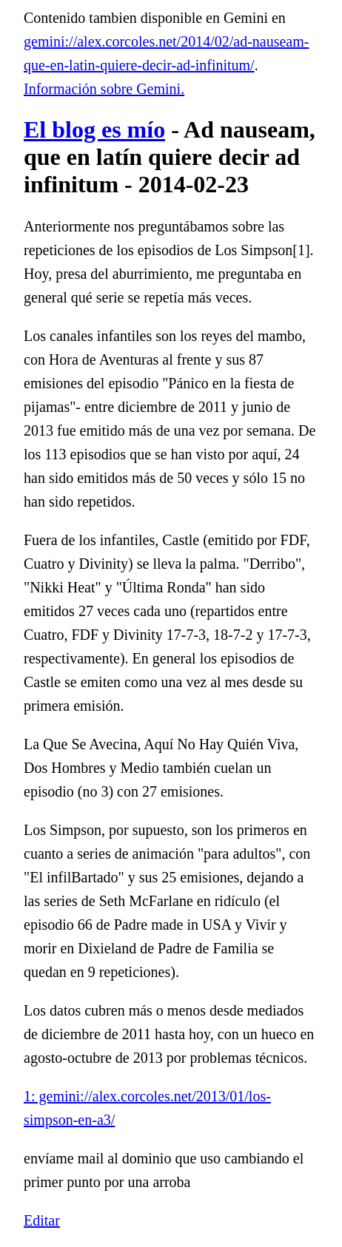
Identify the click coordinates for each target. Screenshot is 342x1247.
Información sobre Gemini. (104, 89)
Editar (42, 1220)
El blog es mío (94, 129)
